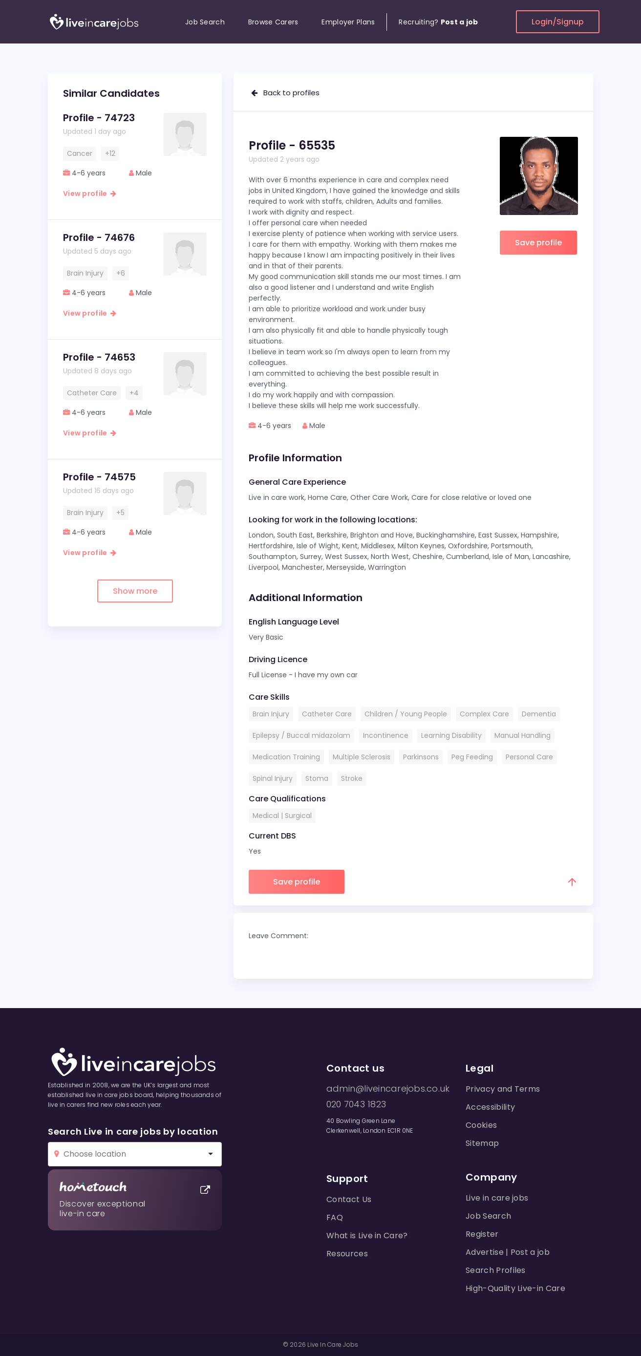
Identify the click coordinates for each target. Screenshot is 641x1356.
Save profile (538, 242)
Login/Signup (558, 21)
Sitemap (482, 1143)
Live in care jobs (497, 1198)
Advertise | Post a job (508, 1252)
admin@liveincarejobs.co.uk (387, 1089)
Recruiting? (438, 22)
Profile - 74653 (99, 357)
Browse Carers (273, 22)
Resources (347, 1253)
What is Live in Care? (367, 1235)
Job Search (205, 22)
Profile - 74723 (99, 118)
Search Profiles (496, 1270)
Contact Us (348, 1199)
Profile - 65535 (292, 145)
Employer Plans (348, 22)
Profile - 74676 (99, 237)
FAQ (334, 1217)
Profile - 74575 (99, 477)
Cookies (481, 1125)
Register (482, 1234)
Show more (135, 591)
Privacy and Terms (503, 1089)
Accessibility (490, 1107)
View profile (89, 193)
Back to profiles (285, 92)
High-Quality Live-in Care (515, 1288)
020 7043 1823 (356, 1104)
